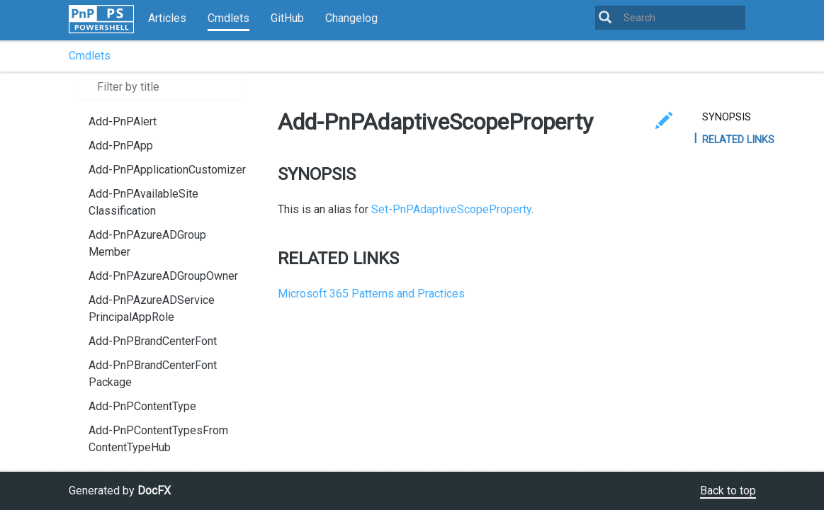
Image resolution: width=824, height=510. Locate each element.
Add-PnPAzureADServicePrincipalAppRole (152, 308)
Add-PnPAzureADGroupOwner (163, 276)
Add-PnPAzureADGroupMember (147, 243)
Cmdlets (228, 18)
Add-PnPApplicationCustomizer (167, 169)
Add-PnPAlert (123, 121)
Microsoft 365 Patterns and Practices (371, 293)
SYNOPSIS (726, 117)
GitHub (287, 18)
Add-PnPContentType (142, 406)
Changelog (351, 18)
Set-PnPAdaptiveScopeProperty (451, 209)
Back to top (728, 490)
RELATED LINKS (738, 140)
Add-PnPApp (121, 145)
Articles (167, 18)
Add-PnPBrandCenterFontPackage (153, 373)
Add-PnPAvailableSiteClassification (143, 202)
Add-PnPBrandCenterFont (153, 341)
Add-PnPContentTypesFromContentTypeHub (158, 439)
